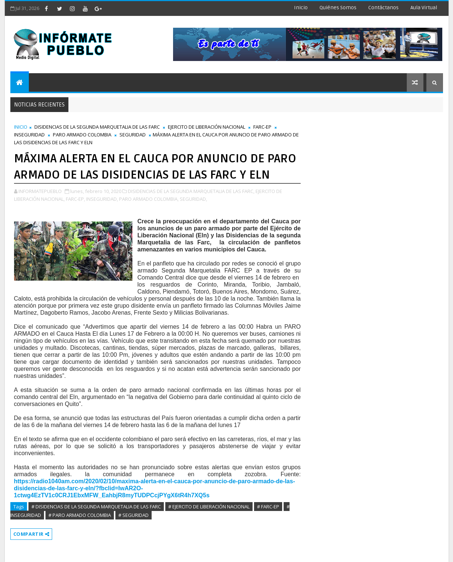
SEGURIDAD (132, 134)
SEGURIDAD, (193, 199)
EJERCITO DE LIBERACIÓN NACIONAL (206, 126)
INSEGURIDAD (29, 134)
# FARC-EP (268, 506)
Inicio (301, 7)
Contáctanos (383, 7)
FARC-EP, (75, 199)
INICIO (20, 126)
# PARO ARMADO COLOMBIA (79, 515)
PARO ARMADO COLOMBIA (82, 134)
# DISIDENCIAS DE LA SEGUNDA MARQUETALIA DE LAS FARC (96, 506)
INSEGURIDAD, (102, 199)
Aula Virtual (423, 7)
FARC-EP (262, 126)
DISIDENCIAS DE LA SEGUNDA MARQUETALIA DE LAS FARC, (191, 191)
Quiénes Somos (338, 7)
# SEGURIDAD (133, 515)
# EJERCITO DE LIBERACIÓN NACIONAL (209, 506)
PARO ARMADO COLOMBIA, (149, 199)
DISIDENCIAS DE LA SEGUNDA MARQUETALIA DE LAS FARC (97, 126)
